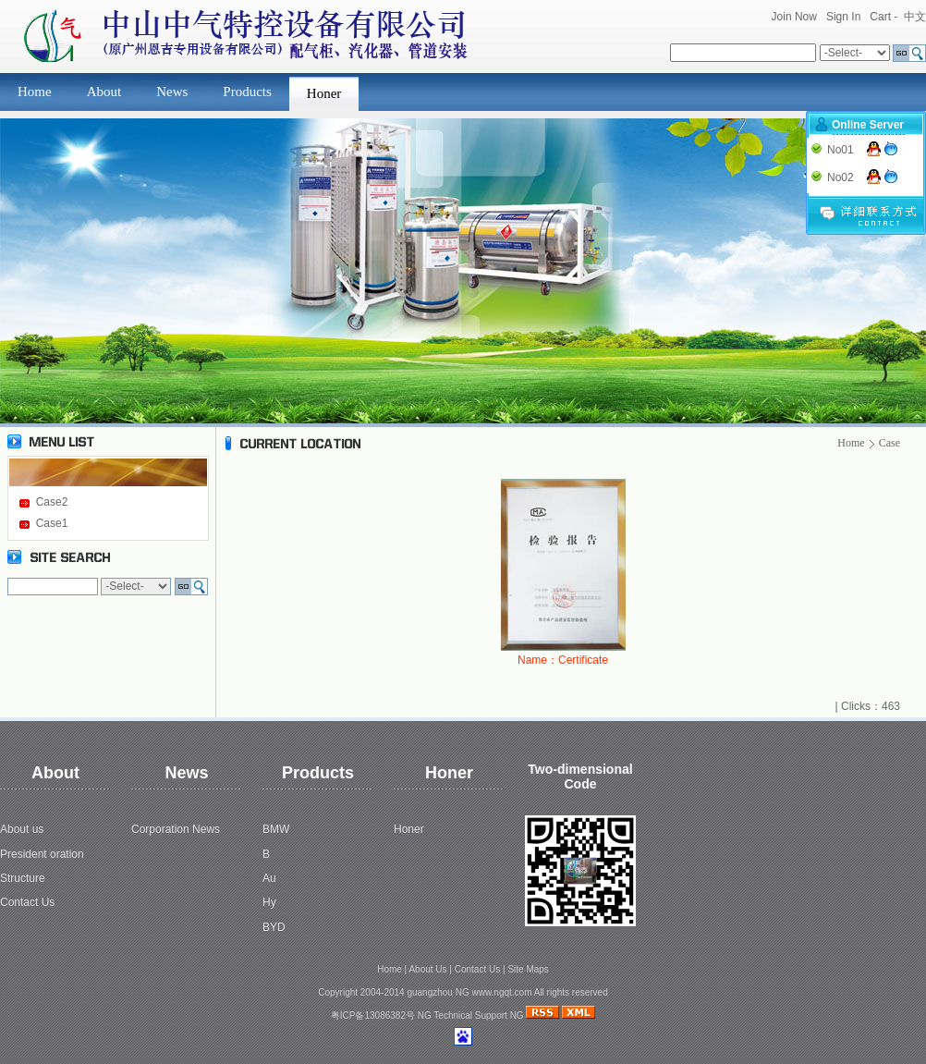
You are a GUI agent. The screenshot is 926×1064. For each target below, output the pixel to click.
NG (425, 1015)
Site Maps (527, 969)
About (104, 91)
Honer (324, 93)
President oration (42, 854)
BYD (274, 927)
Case (889, 442)
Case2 (52, 501)
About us (21, 829)
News (172, 91)
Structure (22, 878)
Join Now (794, 16)
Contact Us (27, 902)
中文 (915, 16)
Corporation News (175, 829)
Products (247, 91)
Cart (880, 16)
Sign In (843, 16)
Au (269, 878)
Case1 (52, 523)
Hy (269, 902)
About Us (427, 969)
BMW (275, 829)
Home (35, 91)
